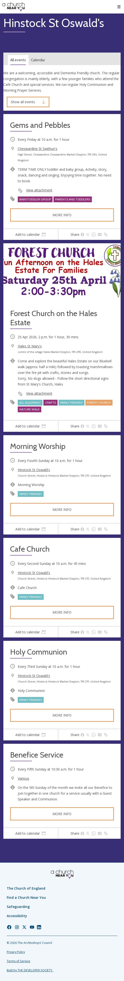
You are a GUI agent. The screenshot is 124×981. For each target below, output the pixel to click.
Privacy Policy (16, 952)
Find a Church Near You (26, 897)
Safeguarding (18, 906)
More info (62, 215)
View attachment (39, 190)
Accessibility (17, 915)
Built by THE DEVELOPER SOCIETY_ (30, 970)
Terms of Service (18, 961)
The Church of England (26, 888)
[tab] (30, 234)
